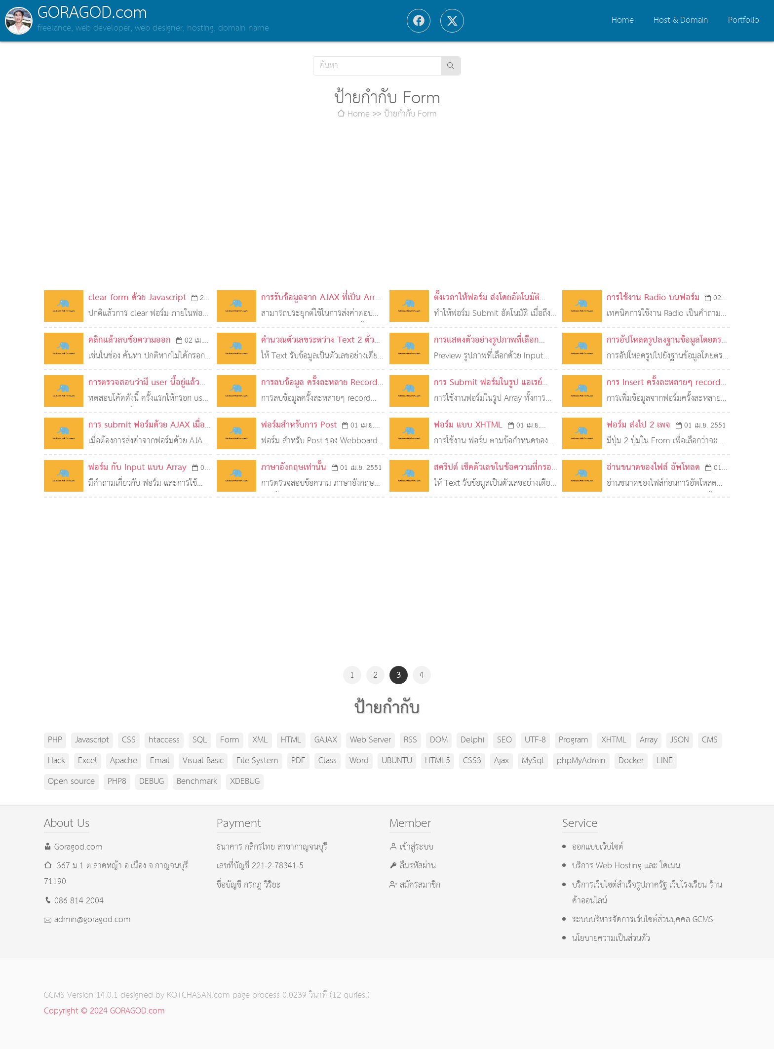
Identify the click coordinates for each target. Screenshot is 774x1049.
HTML (291, 740)
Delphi (472, 740)
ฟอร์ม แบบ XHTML (468, 425)
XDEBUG (245, 781)
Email (160, 761)
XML (260, 740)
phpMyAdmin (581, 761)
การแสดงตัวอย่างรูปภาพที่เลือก (486, 340)
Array (649, 740)
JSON (679, 740)
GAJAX (325, 740)
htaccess (164, 740)
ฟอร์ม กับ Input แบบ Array (137, 468)
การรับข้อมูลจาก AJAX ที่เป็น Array (322, 298)
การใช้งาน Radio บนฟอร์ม (653, 298)
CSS (129, 740)
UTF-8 (535, 740)
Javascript (92, 740)
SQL (200, 740)
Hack (56, 761)
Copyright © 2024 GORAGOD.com (104, 1011)
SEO (504, 740)
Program (573, 740)
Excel (87, 761)
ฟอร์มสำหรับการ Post (299, 425)
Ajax (501, 761)
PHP (55, 740)
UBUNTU (397, 761)
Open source (71, 781)
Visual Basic (203, 761)
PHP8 (117, 781)
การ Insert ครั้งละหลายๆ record (664, 383)
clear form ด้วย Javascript (137, 298)
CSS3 (472, 761)
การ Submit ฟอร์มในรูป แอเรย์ (488, 383)
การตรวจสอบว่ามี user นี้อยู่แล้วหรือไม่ (143, 391)
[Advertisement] (387, 206)
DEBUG (151, 781)
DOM (439, 740)
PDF (298, 761)
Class (327, 761)
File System (257, 761)
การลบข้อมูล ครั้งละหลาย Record (319, 383)
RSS (410, 740)
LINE (665, 761)
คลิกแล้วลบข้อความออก (129, 340)
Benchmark (197, 781)
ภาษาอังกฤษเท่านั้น (293, 468)
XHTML (614, 740)
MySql (533, 761)
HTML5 (437, 761)
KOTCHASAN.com (198, 995)
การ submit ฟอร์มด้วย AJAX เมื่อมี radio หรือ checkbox (149, 433)
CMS (710, 740)
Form (229, 740)
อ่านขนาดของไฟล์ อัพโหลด (653, 468)
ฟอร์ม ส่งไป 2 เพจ (638, 425)
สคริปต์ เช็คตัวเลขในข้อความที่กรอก (495, 468)
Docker (631, 761)
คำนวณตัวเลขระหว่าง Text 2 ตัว (317, 340)
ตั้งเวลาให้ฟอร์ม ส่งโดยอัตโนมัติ (487, 298)
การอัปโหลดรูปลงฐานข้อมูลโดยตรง (666, 340)
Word (359, 761)
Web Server (370, 740)
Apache (123, 761)
